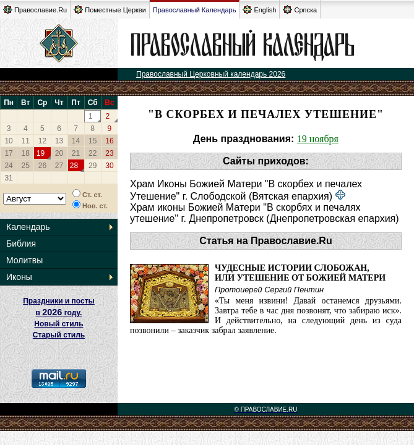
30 (109, 165)
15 (92, 141)
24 (8, 165)
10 (8, 141)
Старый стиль (59, 335)
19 (41, 153)
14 (76, 141)
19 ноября (318, 139)
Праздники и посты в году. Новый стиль (59, 312)
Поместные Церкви (110, 9)
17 (8, 153)
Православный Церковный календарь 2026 (210, 74)
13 (59, 141)
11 (26, 141)
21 (76, 153)
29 (92, 165)
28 (74, 165)
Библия (21, 243)
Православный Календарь (194, 10)
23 (109, 153)
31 (8, 178)
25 (26, 165)
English (259, 9)
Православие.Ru (35, 9)
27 (59, 165)
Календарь (28, 227)
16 (109, 141)
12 (42, 141)
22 (92, 153)
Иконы (19, 277)
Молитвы (24, 260)
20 (59, 153)
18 (26, 153)
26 (42, 165)
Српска (300, 9)
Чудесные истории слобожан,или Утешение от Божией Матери (300, 272)
